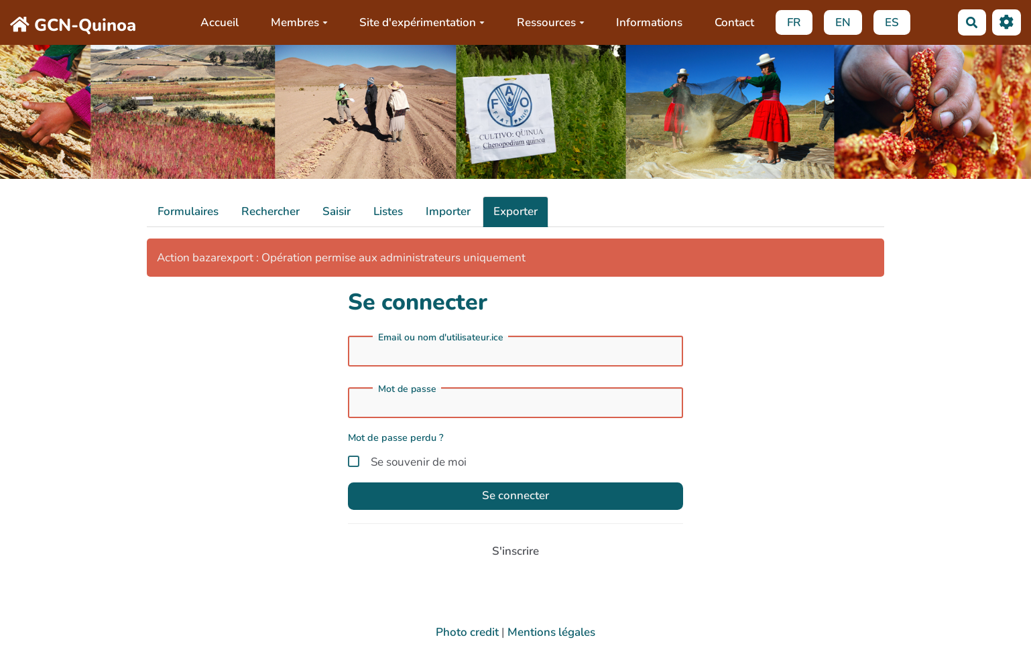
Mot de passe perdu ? (396, 437)
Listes (388, 211)
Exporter (515, 211)
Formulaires (188, 211)
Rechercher (270, 211)
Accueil (219, 22)
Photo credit (467, 632)
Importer (448, 211)
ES (892, 22)
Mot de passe (407, 389)
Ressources (551, 22)
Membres (299, 22)
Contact (734, 22)
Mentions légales (551, 632)
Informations (649, 22)
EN (843, 22)
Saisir (336, 211)
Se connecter (515, 495)
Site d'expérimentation (422, 22)
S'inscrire (515, 551)
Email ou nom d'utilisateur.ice (440, 337)
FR (794, 22)
